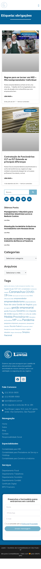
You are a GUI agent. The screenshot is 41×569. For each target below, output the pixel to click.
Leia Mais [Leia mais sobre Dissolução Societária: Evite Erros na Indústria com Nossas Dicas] (7, 232)
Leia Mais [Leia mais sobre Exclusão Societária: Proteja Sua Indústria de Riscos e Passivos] (7, 245)
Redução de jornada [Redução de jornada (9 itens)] (9, 329)
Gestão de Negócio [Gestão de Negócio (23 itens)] (24, 304)
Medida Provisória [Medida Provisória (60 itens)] (14, 317)
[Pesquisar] (33, 192)
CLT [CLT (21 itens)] (15, 289)
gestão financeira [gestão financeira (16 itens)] (10, 311)
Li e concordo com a (22, 524)
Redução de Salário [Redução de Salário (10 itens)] (20, 329)
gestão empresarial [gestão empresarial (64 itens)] (22, 307)
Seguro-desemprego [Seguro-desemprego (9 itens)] (16, 332)
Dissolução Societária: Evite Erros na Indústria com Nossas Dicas (20, 227)
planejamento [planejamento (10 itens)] (22, 323)
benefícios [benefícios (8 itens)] (28, 286)
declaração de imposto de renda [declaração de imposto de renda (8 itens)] (21, 296)
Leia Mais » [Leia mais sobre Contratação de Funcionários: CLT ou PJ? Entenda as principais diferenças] (8, 178)
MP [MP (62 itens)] (14, 320)
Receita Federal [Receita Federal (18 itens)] (16, 326)
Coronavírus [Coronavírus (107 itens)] (17, 292)
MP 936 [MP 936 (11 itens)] (19, 320)
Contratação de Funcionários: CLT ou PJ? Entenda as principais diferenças (19, 159)
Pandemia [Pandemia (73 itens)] (28, 320)
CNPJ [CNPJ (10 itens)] (19, 289)
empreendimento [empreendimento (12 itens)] (30, 302)
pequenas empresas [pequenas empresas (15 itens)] (11, 323)
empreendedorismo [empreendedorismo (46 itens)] (14, 301)
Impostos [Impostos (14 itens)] (15, 314)
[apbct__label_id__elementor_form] (22, 533)
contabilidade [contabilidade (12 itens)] (25, 289)
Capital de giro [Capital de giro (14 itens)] (9, 289)
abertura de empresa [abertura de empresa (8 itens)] (9, 286)
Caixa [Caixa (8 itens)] (32, 286)
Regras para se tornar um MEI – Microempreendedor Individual (20, 78)
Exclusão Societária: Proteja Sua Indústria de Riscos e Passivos (19, 239)
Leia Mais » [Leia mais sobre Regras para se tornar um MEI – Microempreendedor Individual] (8, 96)
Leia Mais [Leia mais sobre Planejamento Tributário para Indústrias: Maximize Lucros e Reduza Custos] (7, 220)
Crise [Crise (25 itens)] (10, 295)
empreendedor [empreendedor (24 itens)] (20, 298)
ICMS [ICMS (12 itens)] (27, 311)
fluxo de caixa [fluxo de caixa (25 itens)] (10, 304)
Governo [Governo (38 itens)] (21, 310)
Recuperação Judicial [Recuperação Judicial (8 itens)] (27, 326)
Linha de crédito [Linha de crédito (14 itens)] (30, 314)
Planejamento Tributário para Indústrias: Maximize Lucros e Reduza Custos (18, 213)
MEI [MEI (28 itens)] (27, 317)
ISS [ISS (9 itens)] (24, 314)
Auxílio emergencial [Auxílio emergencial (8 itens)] (20, 286)
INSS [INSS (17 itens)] (21, 314)
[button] (38, 5)
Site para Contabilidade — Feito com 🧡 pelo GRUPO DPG (20, 555)
